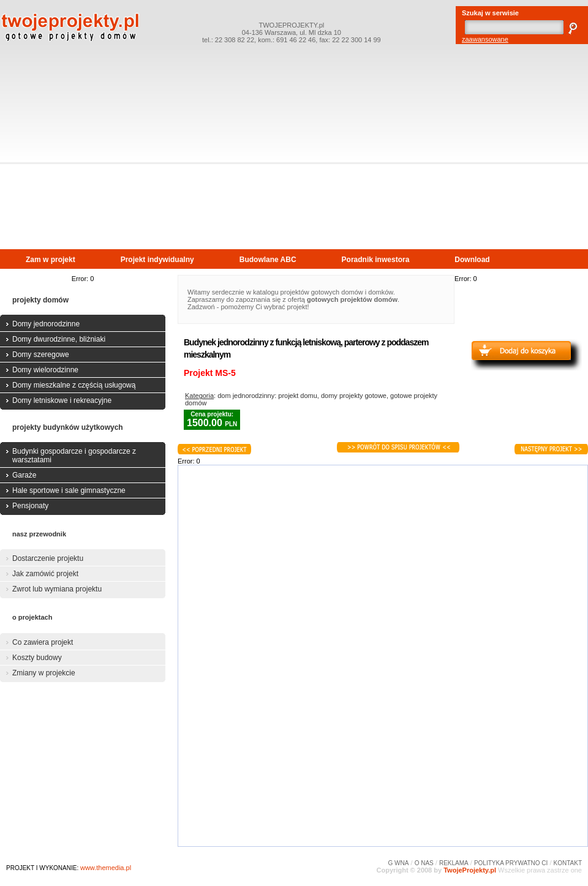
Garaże (24, 475)
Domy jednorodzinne (46, 324)
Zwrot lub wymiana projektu (57, 589)
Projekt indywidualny (157, 259)
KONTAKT (568, 863)
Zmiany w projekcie (43, 673)
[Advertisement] (294, 156)
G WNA (398, 863)
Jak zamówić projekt (45, 573)
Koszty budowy (37, 657)
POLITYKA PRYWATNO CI (511, 863)
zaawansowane (485, 39)
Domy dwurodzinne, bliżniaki (58, 339)
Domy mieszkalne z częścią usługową (73, 385)
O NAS (424, 863)
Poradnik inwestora (376, 259)
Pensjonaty (30, 505)
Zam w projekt (50, 259)
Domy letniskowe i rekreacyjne (61, 400)
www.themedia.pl (105, 867)
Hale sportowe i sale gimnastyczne (69, 490)
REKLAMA (454, 863)
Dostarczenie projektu (47, 558)
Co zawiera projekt (42, 642)
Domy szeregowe (40, 354)
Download (471, 259)
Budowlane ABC (267, 259)
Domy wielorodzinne (45, 370)
